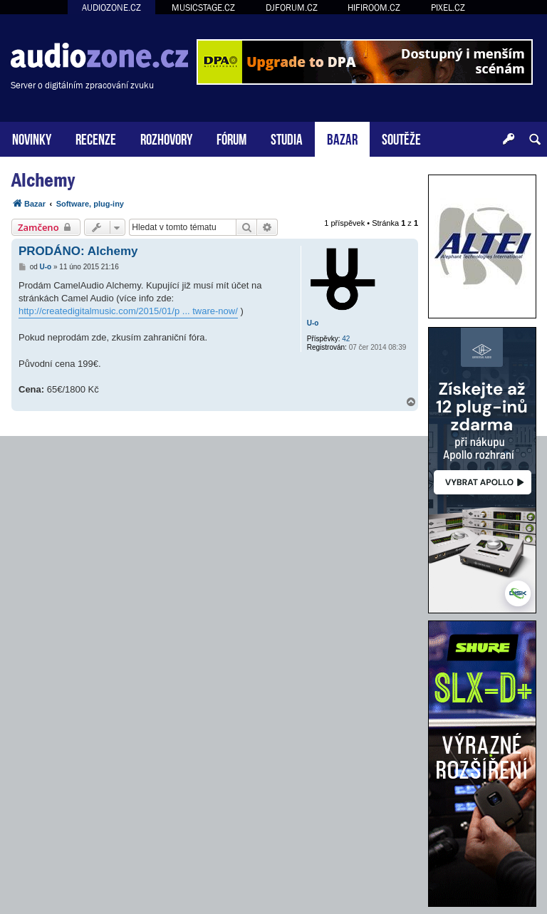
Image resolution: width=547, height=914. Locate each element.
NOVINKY (31, 137)
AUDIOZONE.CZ (111, 7)
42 (346, 339)
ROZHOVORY (166, 137)
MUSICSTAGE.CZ (203, 7)
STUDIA (287, 137)
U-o (313, 323)
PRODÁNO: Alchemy (78, 251)
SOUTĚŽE (401, 137)
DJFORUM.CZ (292, 7)
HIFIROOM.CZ (374, 7)
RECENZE (95, 137)
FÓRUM (231, 137)
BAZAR (342, 137)
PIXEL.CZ (448, 7)
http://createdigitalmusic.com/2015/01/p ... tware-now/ (128, 311)
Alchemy (43, 180)
